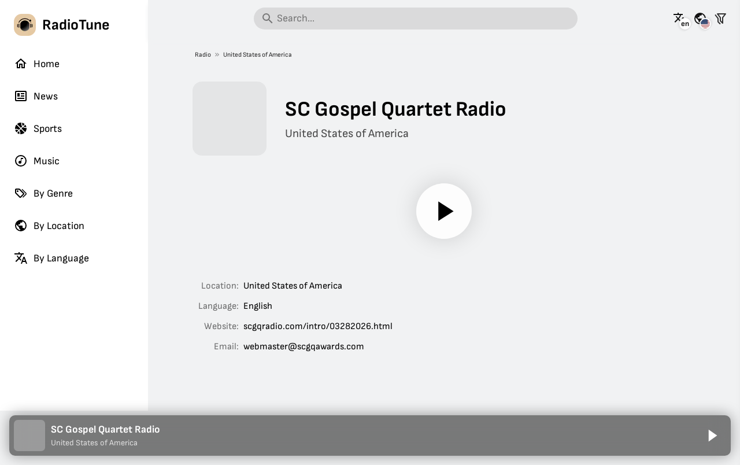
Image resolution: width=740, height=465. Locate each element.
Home (37, 64)
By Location (49, 225)
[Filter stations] (720, 18)
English (257, 306)
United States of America (257, 54)
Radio (203, 54)
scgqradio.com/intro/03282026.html (318, 326)
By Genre (43, 193)
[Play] (444, 211)
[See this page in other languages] (680, 18)
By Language (51, 258)
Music (37, 161)
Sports (38, 128)
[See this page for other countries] (700, 18)
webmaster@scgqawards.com (303, 346)
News (36, 96)
